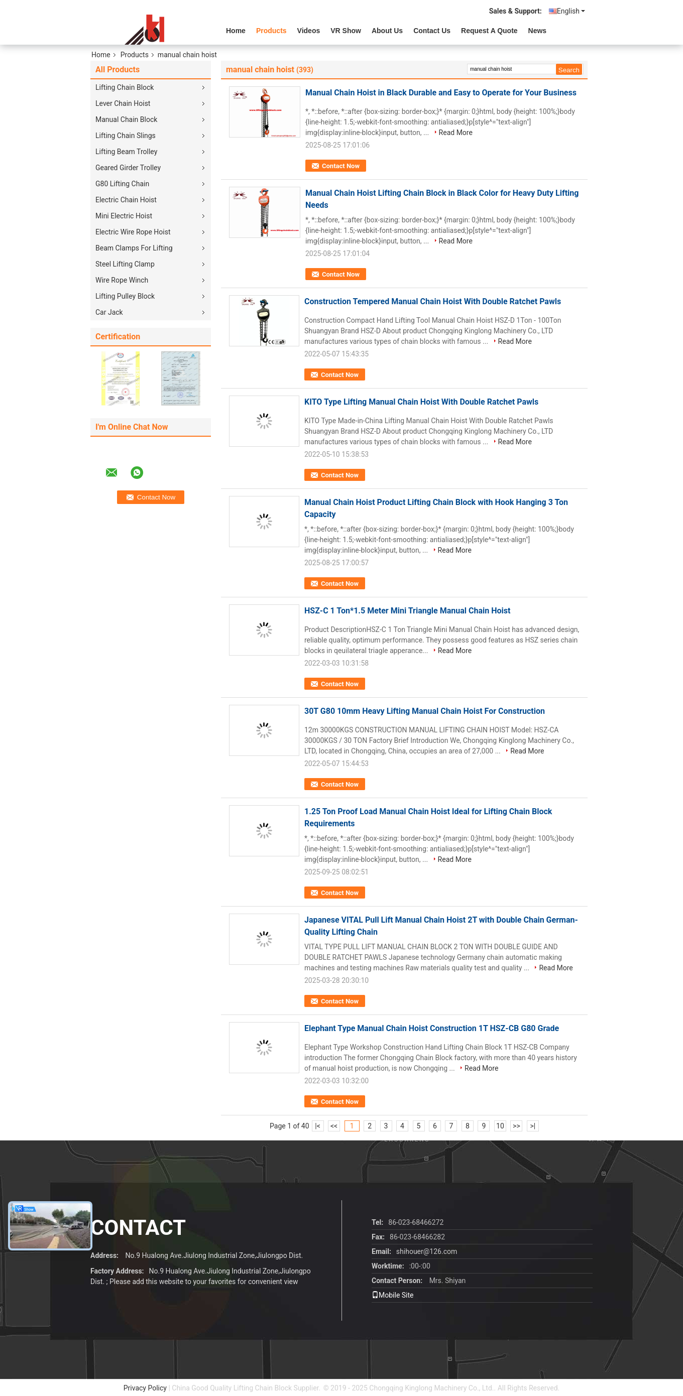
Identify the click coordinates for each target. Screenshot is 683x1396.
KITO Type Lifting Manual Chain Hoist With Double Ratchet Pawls (421, 402)
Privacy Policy (145, 1388)
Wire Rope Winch (121, 280)
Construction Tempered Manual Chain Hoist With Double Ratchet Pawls (432, 301)
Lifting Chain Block (124, 87)
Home (236, 31)
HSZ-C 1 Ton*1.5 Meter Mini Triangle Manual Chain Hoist (407, 610)
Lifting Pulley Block (125, 296)
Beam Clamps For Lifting (134, 248)
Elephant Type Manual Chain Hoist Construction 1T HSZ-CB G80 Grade (431, 1028)
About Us (387, 31)
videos (308, 31)
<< (333, 1126)
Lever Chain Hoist (122, 103)
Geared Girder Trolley (128, 168)
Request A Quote (489, 31)
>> (516, 1126)
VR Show (345, 31)
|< (317, 1126)
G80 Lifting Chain (122, 184)
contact (138, 1227)
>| (533, 1126)
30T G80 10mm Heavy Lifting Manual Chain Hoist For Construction (424, 711)
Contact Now (341, 166)
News (537, 31)
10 (500, 1126)
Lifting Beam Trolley (126, 152)
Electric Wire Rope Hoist (133, 232)
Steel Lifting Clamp (125, 264)
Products (271, 31)
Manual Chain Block (126, 119)
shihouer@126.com (426, 1251)
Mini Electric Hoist (123, 216)
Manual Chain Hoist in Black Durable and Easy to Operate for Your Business (441, 92)
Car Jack (109, 312)
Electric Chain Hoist (126, 200)
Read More (456, 133)
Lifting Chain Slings (125, 136)
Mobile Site (393, 1295)
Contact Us (431, 31)
